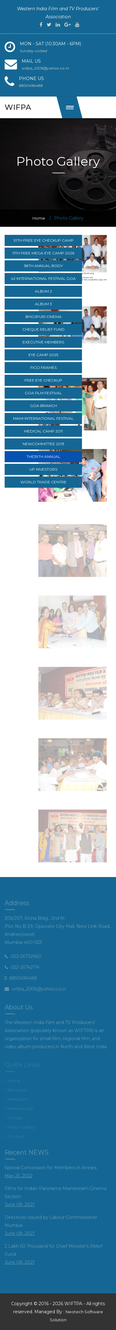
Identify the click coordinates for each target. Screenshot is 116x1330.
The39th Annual (43, 456)
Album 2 (43, 291)
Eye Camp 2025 (43, 354)
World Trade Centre (43, 482)
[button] (70, 107)
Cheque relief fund (43, 329)
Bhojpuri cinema (43, 316)
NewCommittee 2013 (43, 443)
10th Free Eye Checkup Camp (43, 240)
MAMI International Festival (43, 418)
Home (38, 218)
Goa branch (43, 405)
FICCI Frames (43, 367)
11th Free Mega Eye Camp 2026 (43, 253)
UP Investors (43, 469)
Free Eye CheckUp (43, 380)
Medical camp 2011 (43, 431)
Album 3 (43, 304)
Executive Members (43, 342)
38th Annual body (43, 265)
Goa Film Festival (43, 393)
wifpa (18, 107)
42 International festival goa (43, 278)
